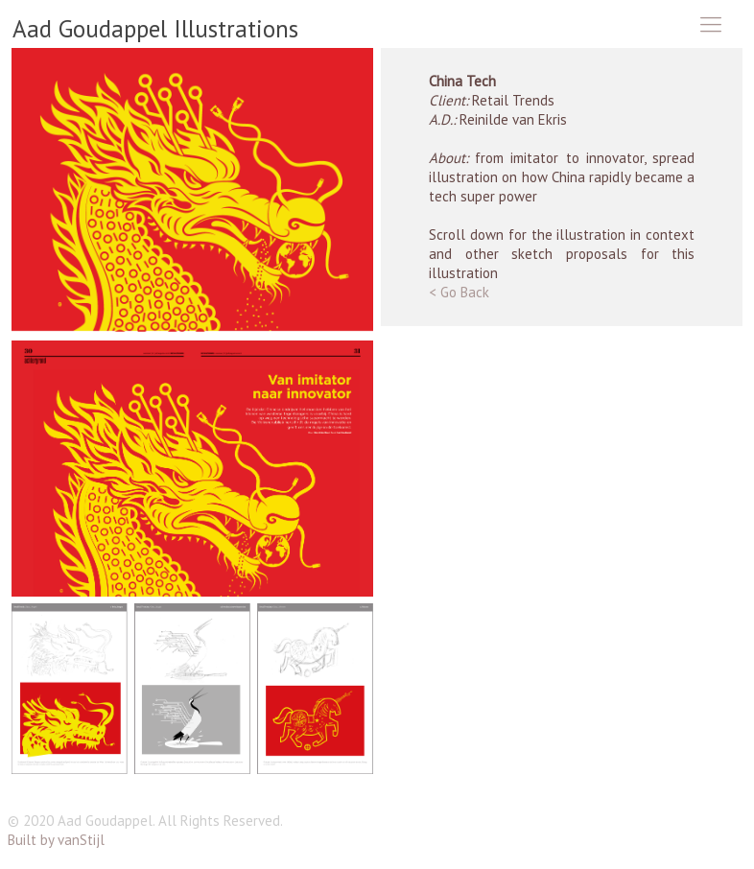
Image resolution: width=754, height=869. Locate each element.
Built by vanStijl (56, 840)
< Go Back (459, 292)
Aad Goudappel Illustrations (155, 28)
